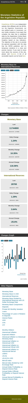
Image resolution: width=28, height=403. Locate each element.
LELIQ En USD (7, 358)
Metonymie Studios (16, 399)
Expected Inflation (8, 335)
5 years (11, 70)
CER (4, 320)
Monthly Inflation (8, 330)
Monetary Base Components (12, 304)
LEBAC (4, 354)
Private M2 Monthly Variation (12, 309)
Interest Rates (7, 318)
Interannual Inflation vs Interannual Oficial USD (10, 346)
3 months (3, 70)
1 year (7, 70)
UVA (3, 323)
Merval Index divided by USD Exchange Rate (12, 364)
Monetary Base (7, 291)
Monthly (6, 240)
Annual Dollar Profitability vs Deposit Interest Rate (12, 368)
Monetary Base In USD (10, 294)
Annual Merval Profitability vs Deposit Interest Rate (12, 378)
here (24, 56)
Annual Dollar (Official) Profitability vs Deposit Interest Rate (13, 373)
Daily (2, 240)
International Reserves (10, 296)
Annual (10, 240)
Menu (23, 2)
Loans (4, 311)
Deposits (5, 307)
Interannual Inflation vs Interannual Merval (10, 350)
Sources (13, 54)
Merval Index (6, 360)
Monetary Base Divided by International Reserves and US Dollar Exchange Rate (13, 300)
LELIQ (4, 356)
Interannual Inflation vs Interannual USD (10, 342)
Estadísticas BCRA (8, 2)
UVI (3, 325)
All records (17, 70)
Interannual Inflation (9, 332)
